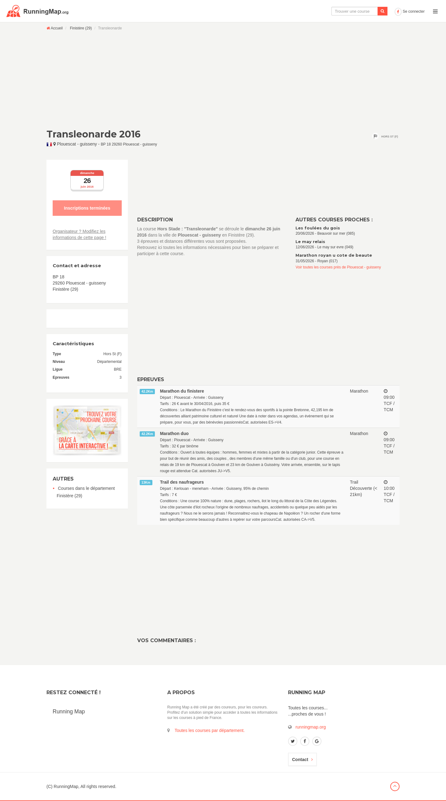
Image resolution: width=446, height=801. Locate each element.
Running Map (69, 711)
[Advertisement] (223, 79)
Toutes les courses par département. (210, 730)
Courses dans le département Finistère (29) (86, 492)
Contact (302, 759)
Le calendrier (330, 11)
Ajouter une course (370, 11)
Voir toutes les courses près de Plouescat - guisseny (338, 267)
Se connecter (410, 11)
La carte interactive (289, 11)
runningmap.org (310, 727)
